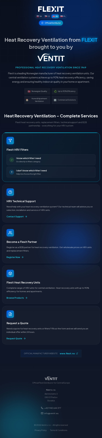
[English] (55, 16)
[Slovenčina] (39, 16)
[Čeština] (47, 16)
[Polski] (63, 16)
